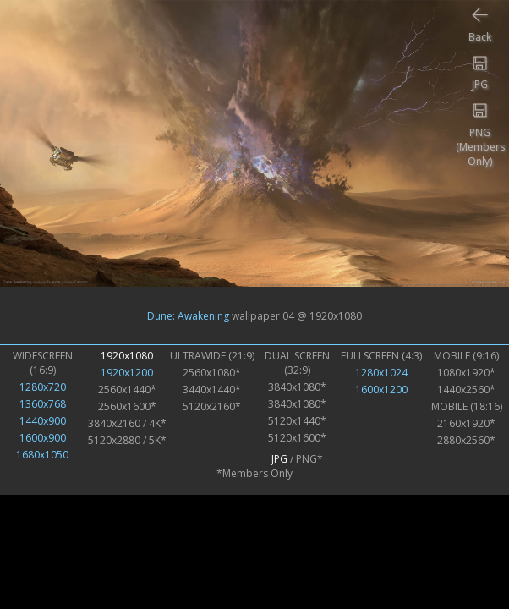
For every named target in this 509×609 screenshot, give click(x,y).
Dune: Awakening (188, 315)
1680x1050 (42, 454)
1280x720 (42, 387)
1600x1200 (381, 389)
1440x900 (42, 421)
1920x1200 (127, 372)
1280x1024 (381, 372)
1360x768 (42, 404)
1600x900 (42, 438)
